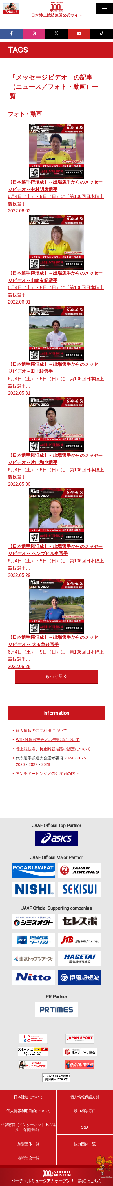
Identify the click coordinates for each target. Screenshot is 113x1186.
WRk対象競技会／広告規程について (47, 739)
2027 (33, 764)
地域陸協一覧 (28, 1158)
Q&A (84, 1127)
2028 (45, 764)
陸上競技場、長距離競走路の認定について (53, 749)
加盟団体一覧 (28, 1144)
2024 (68, 758)
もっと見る (56, 676)
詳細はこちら (90, 1181)
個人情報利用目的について (28, 1111)
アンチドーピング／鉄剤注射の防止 (47, 773)
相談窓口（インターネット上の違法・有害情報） (28, 1127)
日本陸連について (28, 1097)
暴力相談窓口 (85, 1111)
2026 (20, 764)
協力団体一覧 (85, 1144)
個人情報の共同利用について (41, 730)
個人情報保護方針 (84, 1097)
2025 (81, 758)
